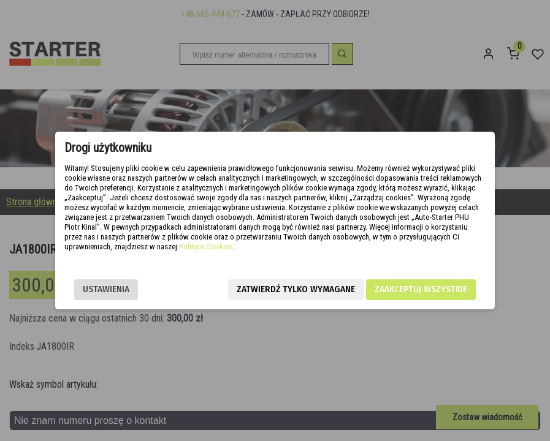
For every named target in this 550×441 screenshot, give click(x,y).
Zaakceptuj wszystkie (421, 289)
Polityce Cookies (205, 246)
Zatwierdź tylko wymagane (296, 289)
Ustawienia (106, 289)
